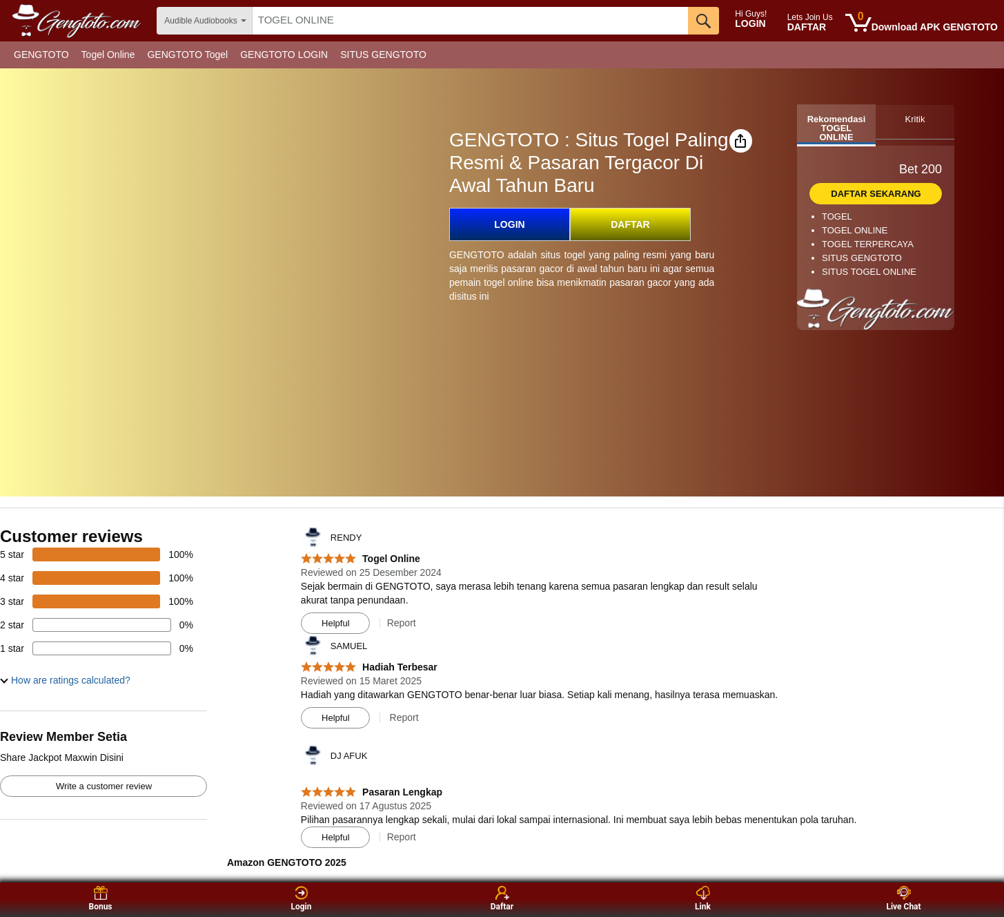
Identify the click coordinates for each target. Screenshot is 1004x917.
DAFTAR (630, 224)
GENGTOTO (41, 54)
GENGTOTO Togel (187, 54)
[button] (741, 141)
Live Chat (903, 898)
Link (703, 898)
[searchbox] (471, 21)
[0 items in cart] (921, 23)
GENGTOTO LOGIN (284, 54)
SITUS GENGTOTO (383, 54)
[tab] (836, 125)
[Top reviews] (502, 695)
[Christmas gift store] (866, 54)
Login (301, 898)
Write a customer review (104, 786)
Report (401, 622)
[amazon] (78, 20)
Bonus (100, 898)
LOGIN (509, 224)
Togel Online (108, 54)
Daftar (502, 898)
